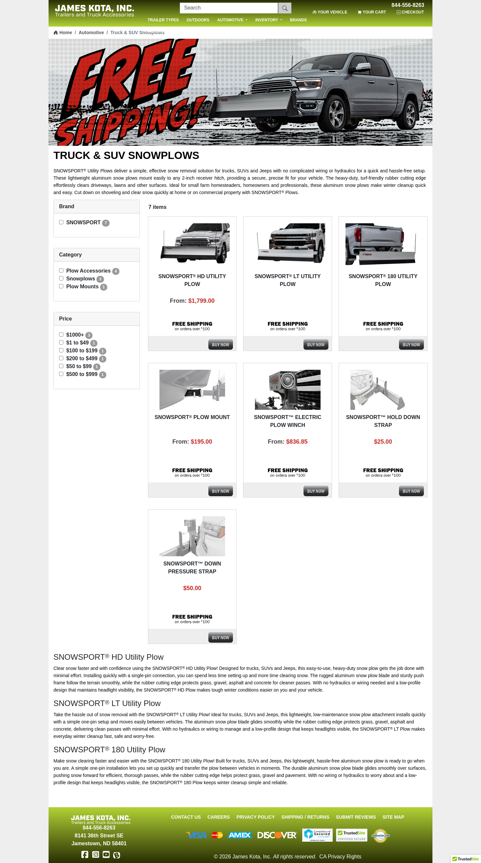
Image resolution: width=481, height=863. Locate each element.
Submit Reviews (356, 817)
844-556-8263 (407, 5)
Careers (218, 817)
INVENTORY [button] (267, 20)
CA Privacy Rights (340, 856)
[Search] (229, 8)
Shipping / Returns (305, 817)
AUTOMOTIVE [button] (230, 20)
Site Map (393, 817)
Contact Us (186, 817)
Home (62, 32)
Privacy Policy (256, 817)
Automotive (91, 32)
